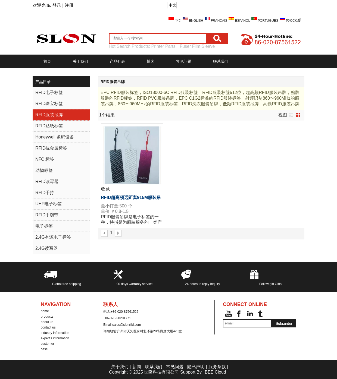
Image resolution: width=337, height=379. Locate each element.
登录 (56, 5)
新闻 (136, 366)
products (47, 316)
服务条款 (217, 366)
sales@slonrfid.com (126, 325)
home (45, 311)
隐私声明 (196, 366)
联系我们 (220, 61)
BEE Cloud (215, 372)
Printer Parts (163, 46)
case (44, 349)
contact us (48, 327)
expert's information (55, 338)
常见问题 (183, 61)
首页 (47, 61)
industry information (55, 333)
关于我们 (80, 61)
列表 (291, 115)
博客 (150, 61)
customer (47, 344)
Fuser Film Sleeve (197, 46)
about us (47, 322)
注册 (69, 5)
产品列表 (117, 61)
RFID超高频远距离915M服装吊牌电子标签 (131, 199)
